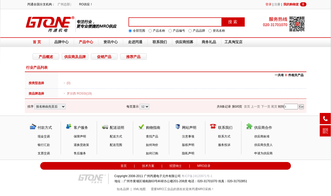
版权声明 (188, 145)
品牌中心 (61, 42)
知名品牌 (123, 189)
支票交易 (44, 153)
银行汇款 (44, 145)
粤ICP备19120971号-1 (196, 176)
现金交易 (44, 136)
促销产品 (104, 57)
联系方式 (224, 136)
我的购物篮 (294, 4)
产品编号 (179, 30)
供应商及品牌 (75, 57)
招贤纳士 (175, 166)
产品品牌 (199, 30)
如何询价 (152, 145)
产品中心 (86, 42)
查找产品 (152, 136)
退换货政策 (81, 145)
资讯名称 (219, 30)
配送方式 (116, 136)
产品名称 (159, 30)
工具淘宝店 (233, 42)
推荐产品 (133, 57)
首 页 (37, 42)
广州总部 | (64, 4)
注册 (277, 4)
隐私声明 (188, 153)
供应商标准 (262, 136)
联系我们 (160, 42)
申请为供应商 (263, 153)
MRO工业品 (165, 189)
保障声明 (80, 136)
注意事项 (188, 136)
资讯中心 (110, 42)
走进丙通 (135, 42)
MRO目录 (203, 166)
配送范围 (116, 145)
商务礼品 (209, 42)
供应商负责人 (263, 145)
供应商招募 (184, 42)
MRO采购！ (206, 189)
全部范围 (139, 30)
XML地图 (139, 189)
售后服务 (80, 153)
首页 (124, 166)
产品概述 (46, 57)
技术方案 (148, 166)
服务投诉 (224, 145)
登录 (268, 4)
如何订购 (152, 153)
